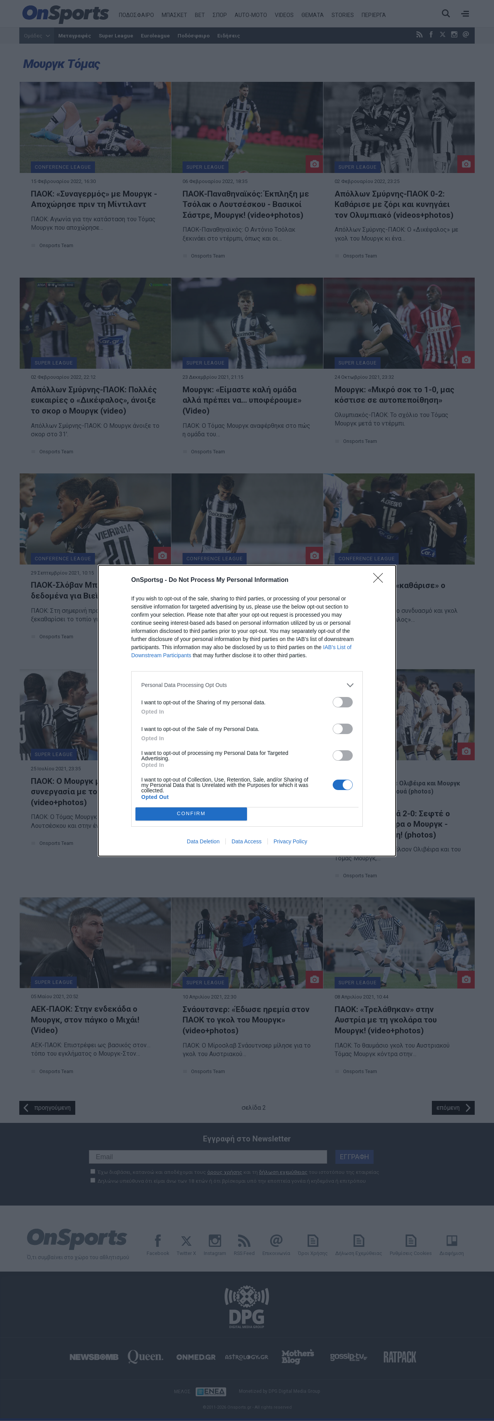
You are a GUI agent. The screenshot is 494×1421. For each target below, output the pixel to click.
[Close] (380, 580)
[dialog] (247, 710)
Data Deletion (203, 841)
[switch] (343, 702)
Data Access (247, 841)
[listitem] (247, 685)
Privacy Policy (290, 841)
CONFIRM (191, 814)
